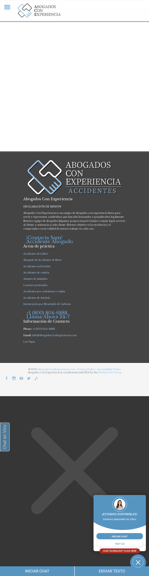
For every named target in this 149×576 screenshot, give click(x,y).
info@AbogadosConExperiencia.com (54, 335)
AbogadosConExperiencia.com (56, 369)
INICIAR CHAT (37, 571)
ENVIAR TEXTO (112, 571)
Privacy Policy (86, 369)
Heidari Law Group (109, 372)
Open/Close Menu (7, 7)
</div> (29, 560)
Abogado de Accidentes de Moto (42, 259)
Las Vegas (29, 341)
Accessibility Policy (109, 369)
